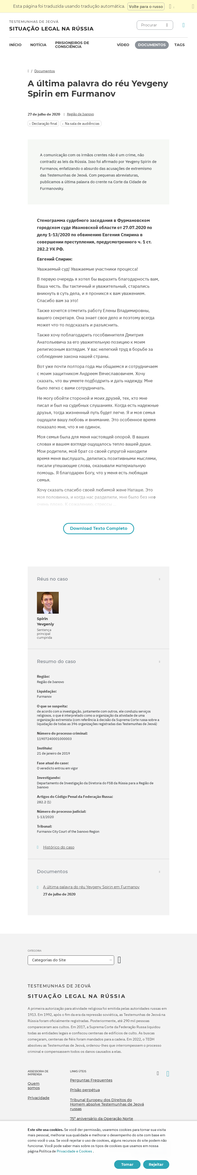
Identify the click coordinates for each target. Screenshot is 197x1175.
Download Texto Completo (98, 528)
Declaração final (44, 123)
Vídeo (123, 45)
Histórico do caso (58, 847)
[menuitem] (15, 45)
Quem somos (34, 1085)
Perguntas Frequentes (91, 1080)
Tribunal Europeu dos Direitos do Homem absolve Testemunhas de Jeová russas (107, 1104)
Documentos (152, 45)
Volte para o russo (146, 6)
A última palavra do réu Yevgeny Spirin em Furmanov (91, 887)
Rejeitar (156, 1164)
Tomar (127, 1164)
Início (15, 45)
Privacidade (39, 1098)
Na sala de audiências (82, 123)
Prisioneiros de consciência (72, 44)
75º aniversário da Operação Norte (101, 1118)
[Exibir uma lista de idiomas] (172, 6)
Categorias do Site (49, 960)
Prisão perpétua (85, 1090)
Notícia (38, 45)
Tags (179, 45)
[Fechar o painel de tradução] (193, 6)
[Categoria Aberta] (119, 960)
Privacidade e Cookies (74, 1151)
